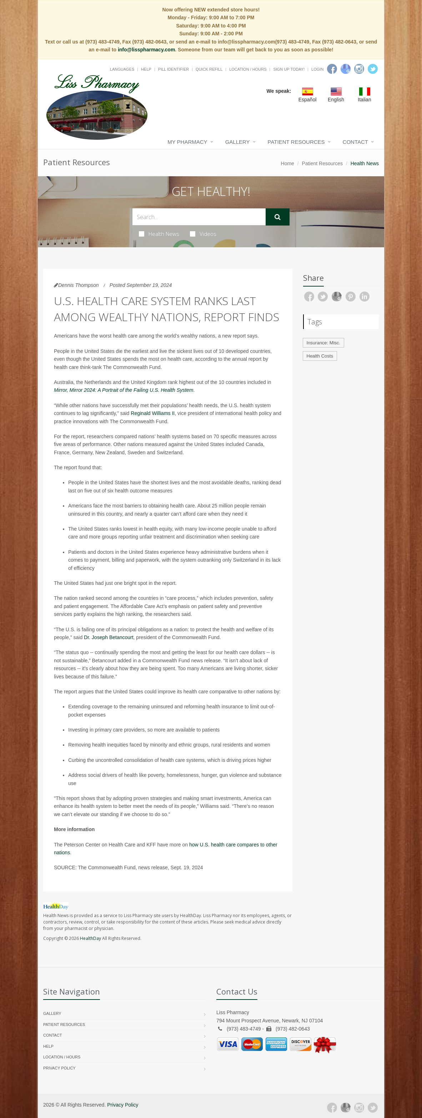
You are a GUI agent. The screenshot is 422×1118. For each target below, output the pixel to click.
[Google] (346, 69)
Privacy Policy (59, 1068)
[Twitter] (373, 69)
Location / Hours (247, 69)
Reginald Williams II (153, 413)
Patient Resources (296, 142)
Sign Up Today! (289, 69)
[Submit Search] (278, 217)
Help (146, 69)
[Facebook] (332, 69)
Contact (355, 142)
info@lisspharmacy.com (146, 49)
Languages (122, 69)
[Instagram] (359, 69)
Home (287, 163)
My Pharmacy (187, 142)
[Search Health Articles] (199, 216)
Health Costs (320, 356)
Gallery (237, 142)
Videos (203, 233)
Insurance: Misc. (324, 342)
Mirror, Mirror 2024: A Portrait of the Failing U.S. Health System (123, 390)
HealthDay (90, 938)
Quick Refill (209, 69)
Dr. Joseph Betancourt (109, 637)
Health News (159, 233)
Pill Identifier (173, 69)
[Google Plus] (346, 1108)
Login (317, 69)
